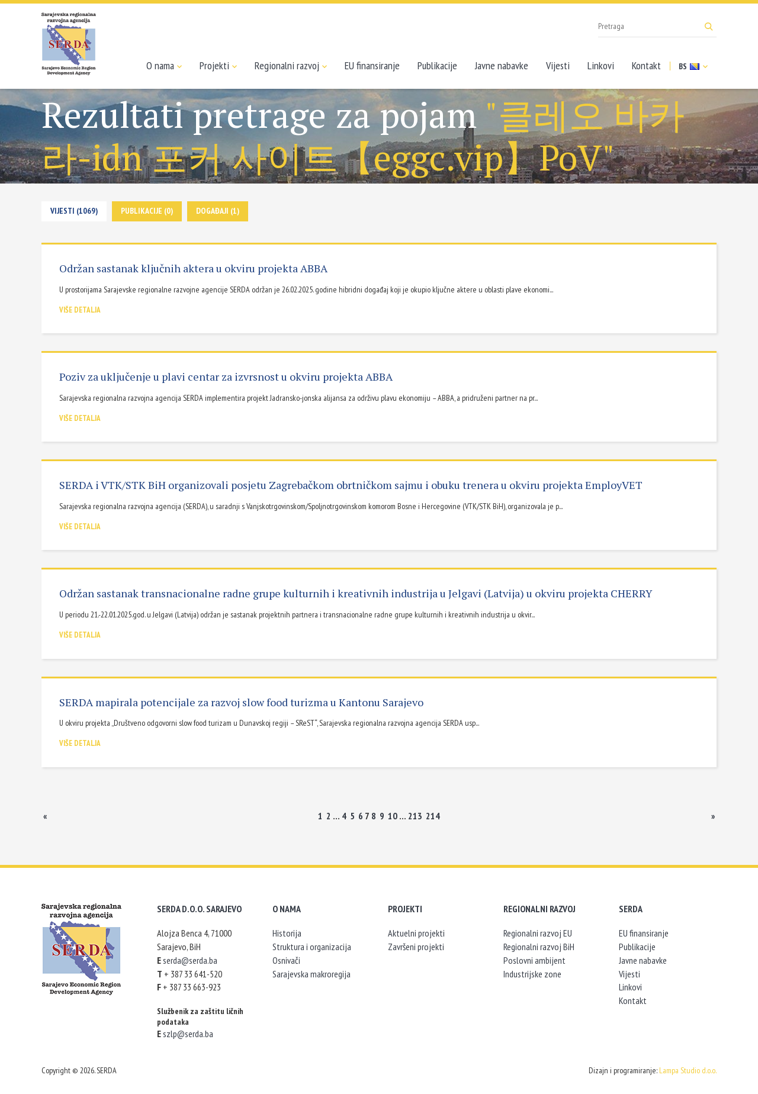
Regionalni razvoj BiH (538, 947)
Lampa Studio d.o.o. (688, 1070)
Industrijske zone (532, 974)
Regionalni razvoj (291, 66)
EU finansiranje (372, 65)
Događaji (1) (217, 210)
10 (392, 816)
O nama (164, 66)
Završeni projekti (416, 947)
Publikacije (437, 65)
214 (433, 816)
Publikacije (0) (147, 210)
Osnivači (286, 960)
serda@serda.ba (190, 960)
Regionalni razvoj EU (537, 933)
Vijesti (558, 65)
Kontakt (646, 65)
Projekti (218, 66)
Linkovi (600, 65)
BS (693, 66)
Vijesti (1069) (74, 210)
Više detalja (80, 310)
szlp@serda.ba (188, 1034)
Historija (286, 933)
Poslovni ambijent (534, 960)
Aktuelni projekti (416, 933)
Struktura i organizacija (311, 947)
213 (415, 816)
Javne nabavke (501, 65)
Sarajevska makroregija (311, 974)
